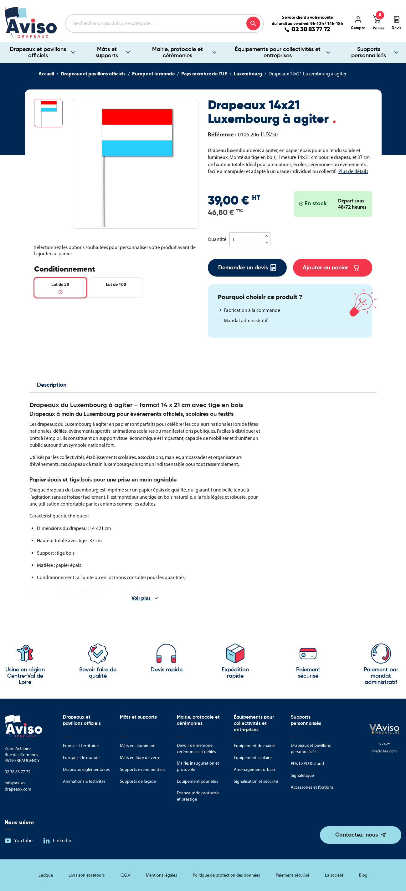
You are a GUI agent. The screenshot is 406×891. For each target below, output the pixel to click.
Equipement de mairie (254, 745)
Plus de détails (353, 171)
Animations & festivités (84, 781)
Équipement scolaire (253, 757)
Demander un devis (247, 267)
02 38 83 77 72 (310, 30)
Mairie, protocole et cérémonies (177, 53)
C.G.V (125, 875)
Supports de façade (138, 781)
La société (334, 875)
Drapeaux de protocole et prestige (198, 796)
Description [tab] (51, 385)
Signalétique (302, 775)
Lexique (46, 875)
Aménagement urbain (254, 769)
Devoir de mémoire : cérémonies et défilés (196, 748)
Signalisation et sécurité (256, 781)
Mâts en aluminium (138, 745)
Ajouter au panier (331, 268)
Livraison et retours (87, 875)
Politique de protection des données (226, 875)
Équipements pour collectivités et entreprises (278, 53)
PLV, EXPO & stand (307, 763)
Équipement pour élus (197, 781)
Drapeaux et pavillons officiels (38, 53)
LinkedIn (62, 840)
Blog (363, 875)
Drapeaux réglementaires (86, 769)
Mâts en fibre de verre (140, 757)
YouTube (23, 840)
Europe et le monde (81, 757)
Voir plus (141, 598)
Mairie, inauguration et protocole (198, 766)
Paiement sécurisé (292, 875)
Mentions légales (161, 875)
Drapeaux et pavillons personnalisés (311, 748)
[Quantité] (246, 239)
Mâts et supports (106, 53)
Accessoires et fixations (312, 787)
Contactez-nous (356, 835)
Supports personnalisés (368, 53)
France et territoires (81, 745)
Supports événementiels (142, 769)
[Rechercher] (164, 23)
